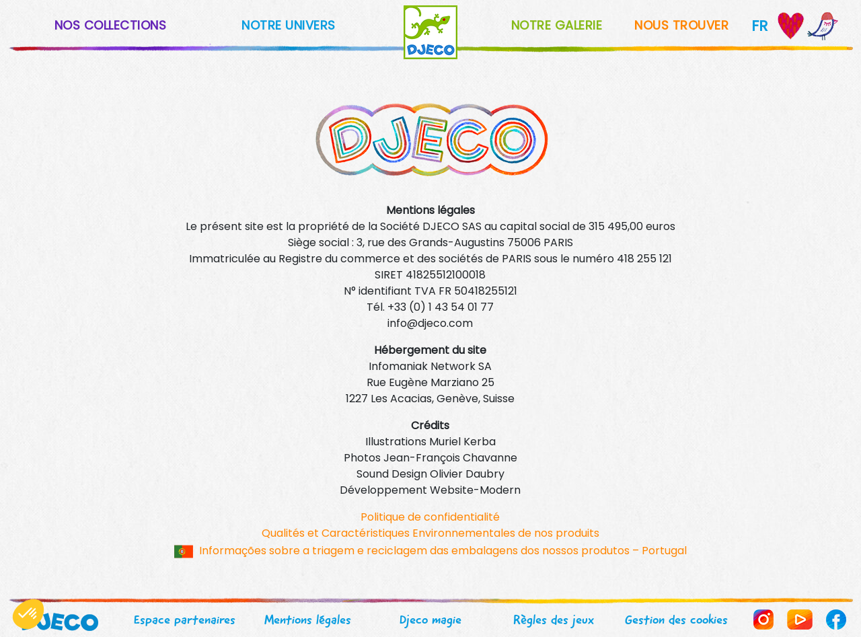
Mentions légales (307, 619)
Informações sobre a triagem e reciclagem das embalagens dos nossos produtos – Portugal (443, 550)
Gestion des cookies (676, 619)
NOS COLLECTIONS (110, 25)
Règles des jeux (553, 619)
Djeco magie (430, 619)
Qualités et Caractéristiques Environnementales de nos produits (430, 533)
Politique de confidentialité (430, 517)
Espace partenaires (184, 619)
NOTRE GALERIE (557, 25)
